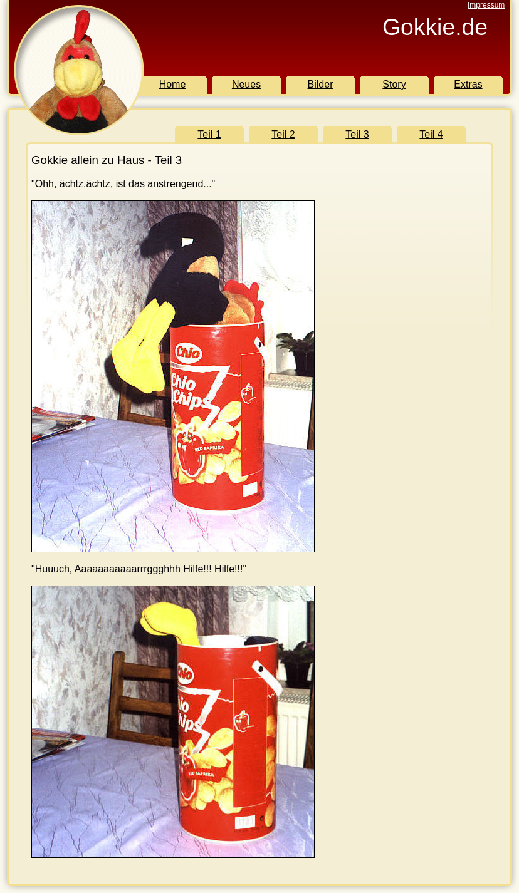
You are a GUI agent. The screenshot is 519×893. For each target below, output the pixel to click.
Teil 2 (283, 134)
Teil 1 (209, 134)
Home (172, 84)
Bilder (320, 84)
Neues (246, 84)
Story (394, 84)
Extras (468, 84)
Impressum (486, 5)
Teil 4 (431, 134)
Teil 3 (357, 134)
